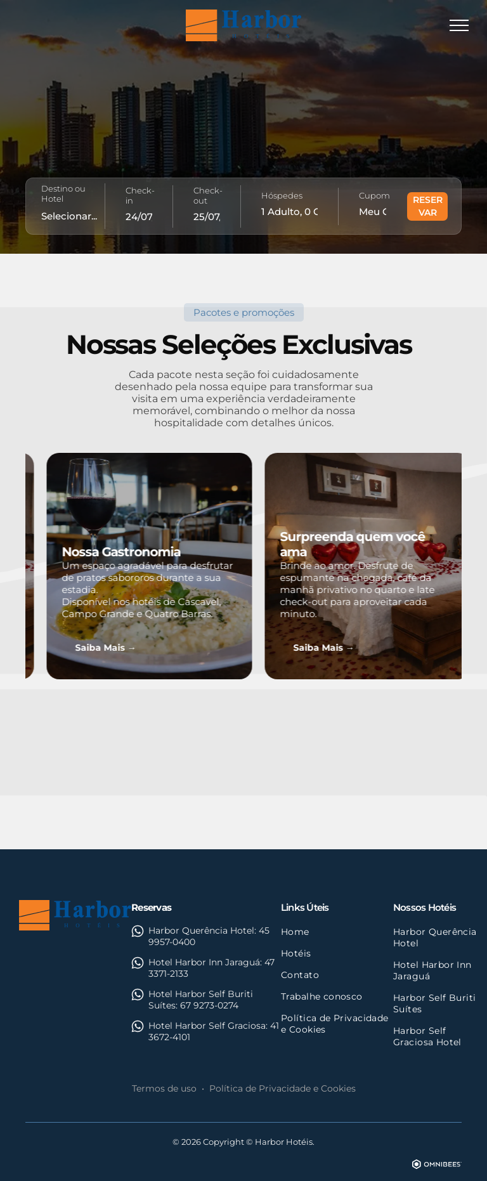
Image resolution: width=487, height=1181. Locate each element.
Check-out (208, 195)
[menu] (459, 25)
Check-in (140, 195)
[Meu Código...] (372, 211)
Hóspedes (281, 195)
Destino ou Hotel (63, 193)
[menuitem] (337, 932)
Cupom (374, 195)
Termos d (152, 1088)
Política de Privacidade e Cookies (282, 1088)
